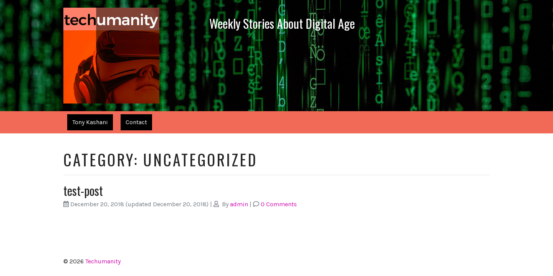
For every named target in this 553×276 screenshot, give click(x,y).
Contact (136, 122)
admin (239, 204)
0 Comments (279, 204)
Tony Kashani (90, 122)
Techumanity (103, 261)
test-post (83, 190)
